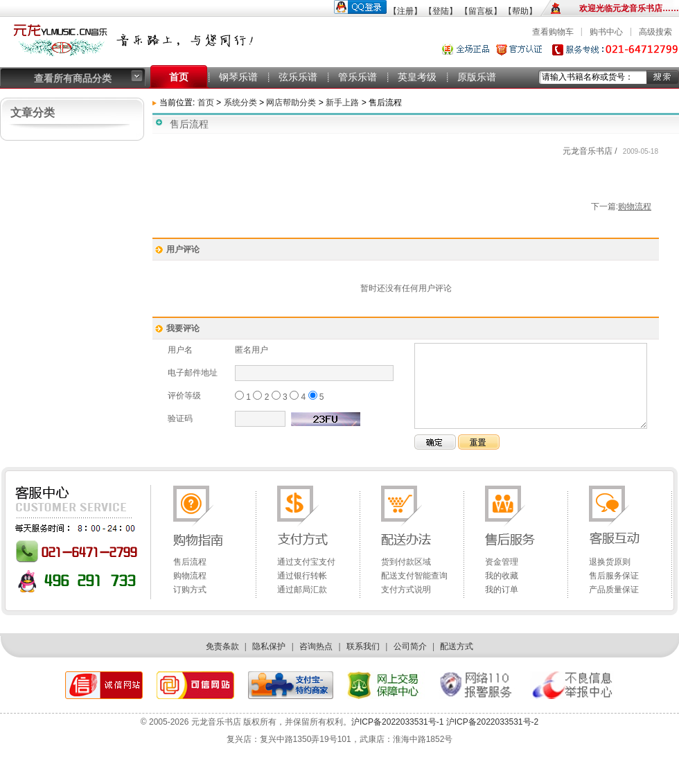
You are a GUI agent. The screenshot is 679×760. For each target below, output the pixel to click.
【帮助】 (520, 11)
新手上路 (343, 102)
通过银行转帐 (302, 576)
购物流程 (634, 206)
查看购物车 (553, 32)
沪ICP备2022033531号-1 (397, 722)
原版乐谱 (476, 76)
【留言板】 (481, 11)
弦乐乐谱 (298, 76)
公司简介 (410, 646)
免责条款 (222, 646)
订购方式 (189, 589)
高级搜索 (655, 32)
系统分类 (240, 102)
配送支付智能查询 (414, 576)
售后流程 (189, 562)
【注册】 (405, 11)
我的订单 (501, 589)
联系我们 (363, 646)
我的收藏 (501, 576)
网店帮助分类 (291, 102)
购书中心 (606, 32)
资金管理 (501, 562)
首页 (178, 76)
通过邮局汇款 (302, 589)
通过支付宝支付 (306, 562)
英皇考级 (417, 76)
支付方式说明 (406, 589)
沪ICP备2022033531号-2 (490, 722)
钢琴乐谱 (238, 76)
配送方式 (456, 646)
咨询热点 (316, 646)
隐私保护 (268, 646)
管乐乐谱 (357, 76)
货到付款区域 (406, 562)
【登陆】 (440, 11)
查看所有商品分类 (73, 78)
